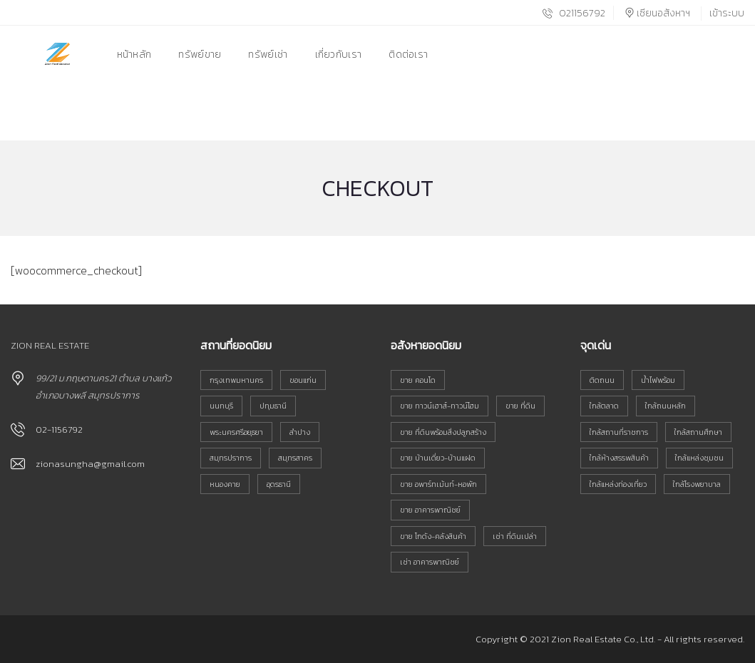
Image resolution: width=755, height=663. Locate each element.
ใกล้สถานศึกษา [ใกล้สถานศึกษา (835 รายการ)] (698, 432)
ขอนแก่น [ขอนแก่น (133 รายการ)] (303, 380)
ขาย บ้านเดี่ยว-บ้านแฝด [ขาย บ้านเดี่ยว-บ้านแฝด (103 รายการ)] (438, 457)
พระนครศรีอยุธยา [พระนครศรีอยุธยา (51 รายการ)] (236, 432)
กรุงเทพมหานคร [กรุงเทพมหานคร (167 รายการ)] (236, 380)
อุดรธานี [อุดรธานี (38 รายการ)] (279, 484)
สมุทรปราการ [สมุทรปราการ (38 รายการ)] (231, 457)
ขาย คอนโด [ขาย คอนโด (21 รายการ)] (418, 380)
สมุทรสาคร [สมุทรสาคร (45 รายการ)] (295, 457)
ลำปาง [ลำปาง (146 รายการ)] (299, 432)
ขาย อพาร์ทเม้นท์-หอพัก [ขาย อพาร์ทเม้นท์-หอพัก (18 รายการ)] (438, 484)
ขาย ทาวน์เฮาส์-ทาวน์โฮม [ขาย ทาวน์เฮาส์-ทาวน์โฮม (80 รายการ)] (439, 405)
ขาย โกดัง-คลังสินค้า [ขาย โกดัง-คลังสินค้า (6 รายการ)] (433, 536)
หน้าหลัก (134, 54)
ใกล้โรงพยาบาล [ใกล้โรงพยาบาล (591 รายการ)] (697, 484)
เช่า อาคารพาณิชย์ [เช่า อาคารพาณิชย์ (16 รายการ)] (429, 561)
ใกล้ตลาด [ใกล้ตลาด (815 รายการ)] (604, 405)
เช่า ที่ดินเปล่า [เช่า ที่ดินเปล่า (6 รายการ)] (515, 536)
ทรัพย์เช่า (267, 54)
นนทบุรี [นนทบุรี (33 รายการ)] (221, 405)
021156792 (574, 13)
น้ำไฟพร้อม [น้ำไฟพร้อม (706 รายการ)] (658, 380)
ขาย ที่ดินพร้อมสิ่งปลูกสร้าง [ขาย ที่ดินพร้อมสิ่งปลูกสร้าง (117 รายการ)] (443, 432)
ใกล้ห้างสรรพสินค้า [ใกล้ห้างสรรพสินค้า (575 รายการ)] (619, 457)
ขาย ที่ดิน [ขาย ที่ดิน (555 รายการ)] (520, 405)
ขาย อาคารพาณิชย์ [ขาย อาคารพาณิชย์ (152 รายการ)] (430, 509)
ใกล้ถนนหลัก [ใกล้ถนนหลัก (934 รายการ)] (665, 405)
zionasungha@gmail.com (90, 464)
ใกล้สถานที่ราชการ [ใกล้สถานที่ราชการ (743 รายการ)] (619, 432)
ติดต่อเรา (408, 54)
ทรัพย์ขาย (199, 54)
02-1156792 (59, 429)
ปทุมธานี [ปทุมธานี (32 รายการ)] (273, 405)
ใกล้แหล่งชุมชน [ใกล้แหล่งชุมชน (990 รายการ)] (699, 457)
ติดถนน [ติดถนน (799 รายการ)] (602, 380)
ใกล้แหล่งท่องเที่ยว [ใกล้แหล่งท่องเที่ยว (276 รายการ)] (618, 484)
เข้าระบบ (726, 13)
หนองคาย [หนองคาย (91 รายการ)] (225, 484)
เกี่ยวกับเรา (338, 54)
